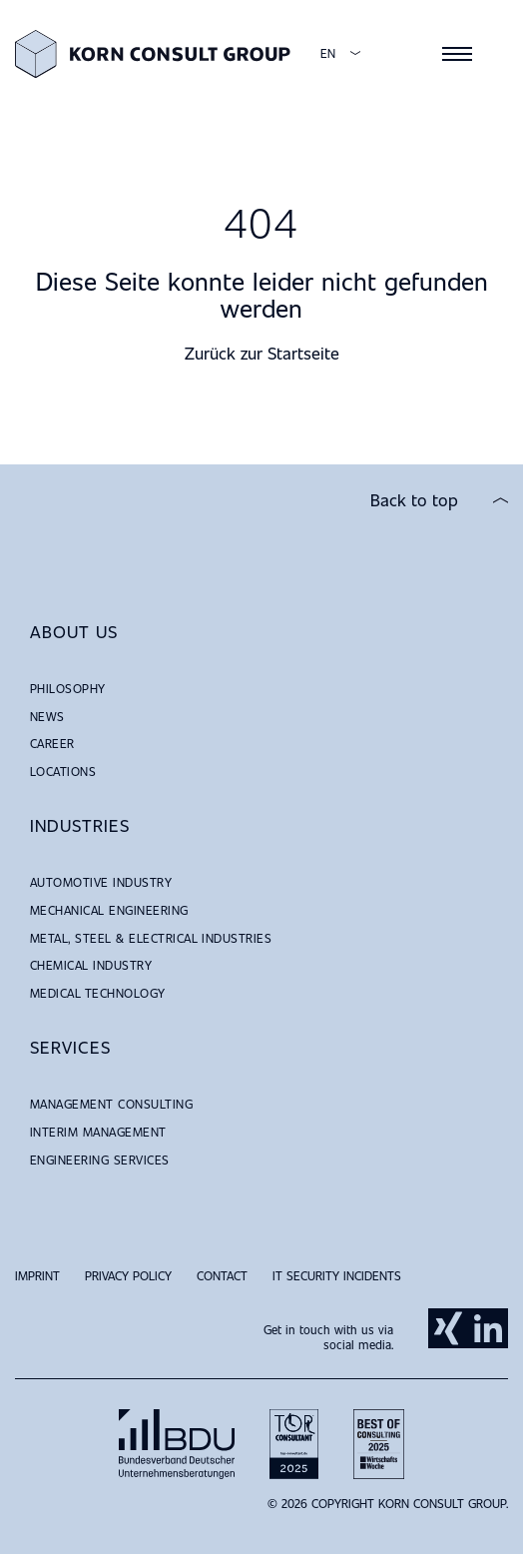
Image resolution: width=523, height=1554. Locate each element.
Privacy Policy (128, 1275)
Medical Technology (98, 993)
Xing (448, 1328)
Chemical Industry (91, 965)
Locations (63, 771)
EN (327, 53)
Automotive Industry (101, 882)
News (47, 716)
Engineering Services (100, 1159)
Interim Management (98, 1132)
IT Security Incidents (336, 1275)
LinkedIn (488, 1328)
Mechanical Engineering (109, 910)
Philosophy (68, 688)
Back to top (414, 500)
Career (52, 743)
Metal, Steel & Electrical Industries (150, 938)
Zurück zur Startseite (262, 353)
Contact (222, 1275)
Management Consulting (111, 1104)
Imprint (37, 1275)
